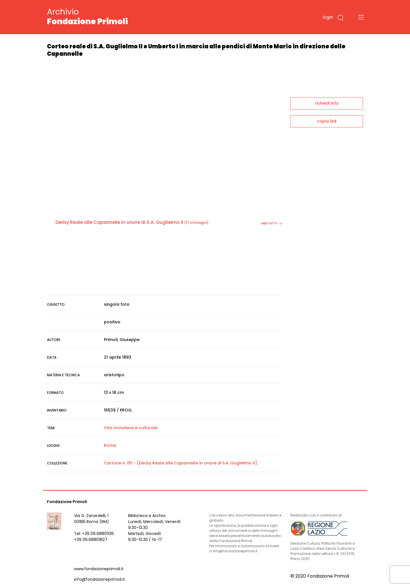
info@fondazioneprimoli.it (99, 579)
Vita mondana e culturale (130, 428)
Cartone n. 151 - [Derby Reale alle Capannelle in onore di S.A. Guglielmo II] (180, 463)
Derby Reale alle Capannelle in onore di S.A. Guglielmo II (119, 222)
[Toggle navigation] (361, 17)
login (328, 17)
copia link (327, 121)
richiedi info (327, 103)
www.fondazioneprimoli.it (99, 569)
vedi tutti (271, 223)
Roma (110, 445)
